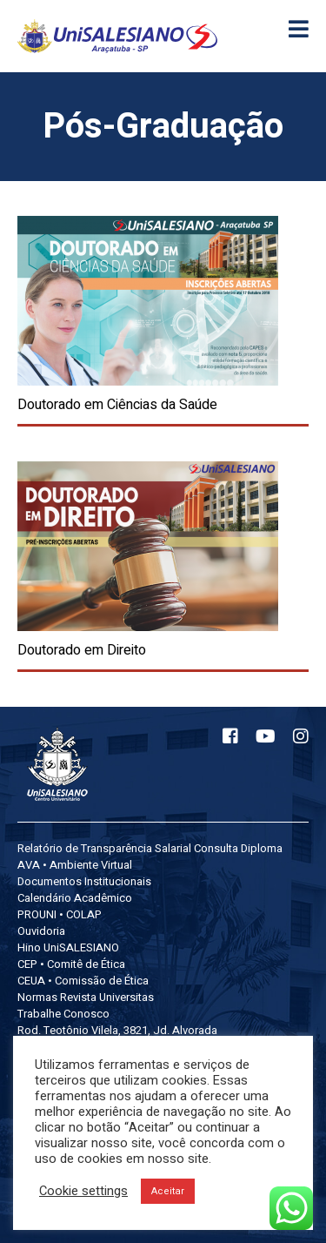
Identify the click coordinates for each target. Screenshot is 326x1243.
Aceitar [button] (167, 1191)
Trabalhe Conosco (63, 1013)
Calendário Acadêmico (74, 898)
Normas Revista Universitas (85, 997)
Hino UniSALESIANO (68, 947)
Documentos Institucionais (84, 881)
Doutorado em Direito (81, 650)
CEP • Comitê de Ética (71, 964)
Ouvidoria (41, 931)
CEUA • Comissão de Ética (83, 980)
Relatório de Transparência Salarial (104, 848)
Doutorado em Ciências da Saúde (117, 404)
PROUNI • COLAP (59, 914)
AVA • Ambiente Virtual (74, 865)
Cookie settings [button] (83, 1191)
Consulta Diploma (238, 848)
